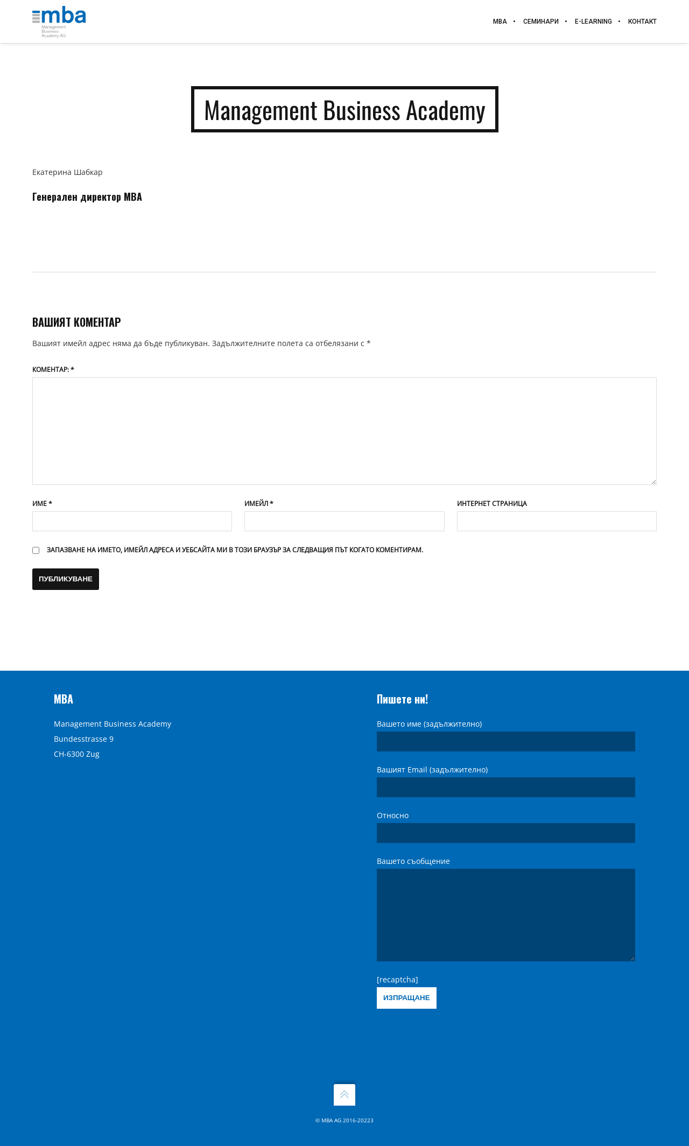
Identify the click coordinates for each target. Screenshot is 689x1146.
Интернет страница (492, 503)
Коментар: (53, 369)
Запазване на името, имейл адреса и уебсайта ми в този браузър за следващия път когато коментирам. (235, 549)
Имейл (258, 503)
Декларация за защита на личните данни (132, 763)
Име (42, 503)
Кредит (67, 789)
